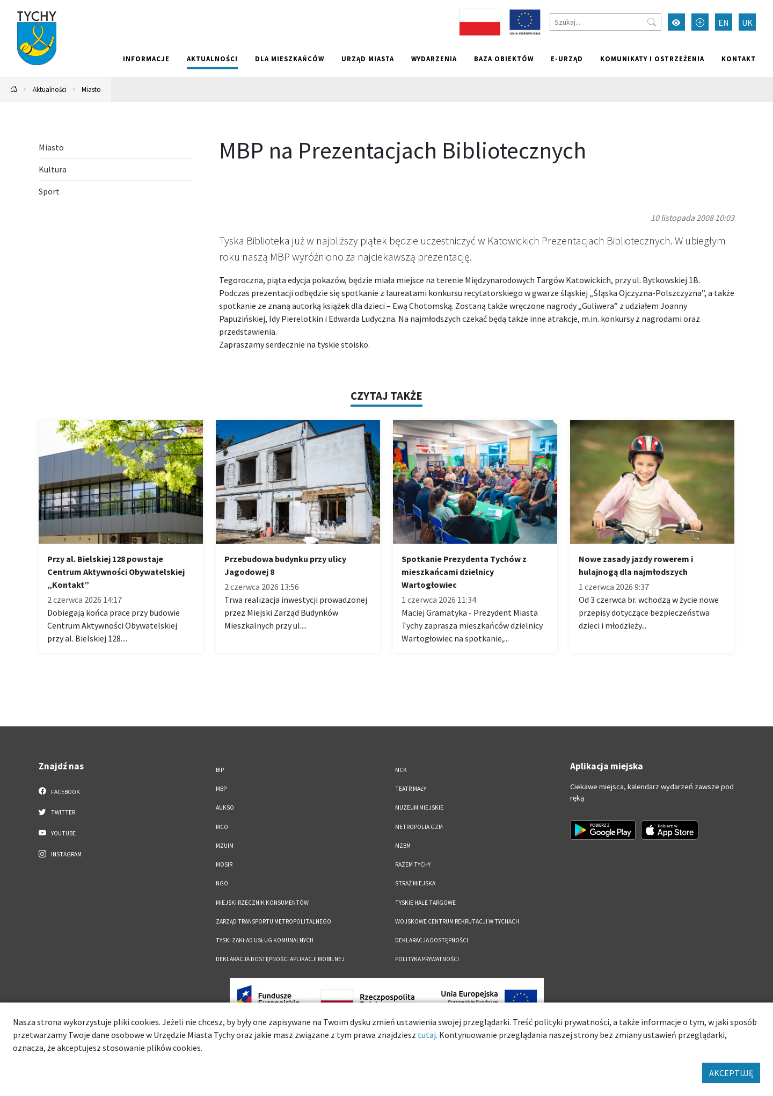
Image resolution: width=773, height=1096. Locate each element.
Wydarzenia (434, 58)
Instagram (60, 854)
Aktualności (212, 58)
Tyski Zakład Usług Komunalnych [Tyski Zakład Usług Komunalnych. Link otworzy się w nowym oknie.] (264, 940)
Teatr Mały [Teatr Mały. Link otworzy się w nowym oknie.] (410, 788)
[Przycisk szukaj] (651, 22)
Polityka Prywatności (427, 959)
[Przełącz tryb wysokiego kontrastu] (676, 22)
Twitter (57, 812)
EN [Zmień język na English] (723, 22)
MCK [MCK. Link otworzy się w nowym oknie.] (401, 770)
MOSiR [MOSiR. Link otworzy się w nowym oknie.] (224, 864)
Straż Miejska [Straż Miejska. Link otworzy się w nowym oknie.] (415, 883)
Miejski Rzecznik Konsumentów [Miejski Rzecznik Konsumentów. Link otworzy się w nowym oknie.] (262, 902)
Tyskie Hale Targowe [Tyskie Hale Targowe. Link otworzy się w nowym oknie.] (425, 902)
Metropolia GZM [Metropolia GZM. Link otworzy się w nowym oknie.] (419, 827)
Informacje (146, 58)
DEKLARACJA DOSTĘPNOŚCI (431, 940)
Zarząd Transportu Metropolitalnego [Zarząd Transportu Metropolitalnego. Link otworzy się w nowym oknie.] (273, 921)
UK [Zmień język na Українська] (747, 22)
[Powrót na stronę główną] (14, 89)
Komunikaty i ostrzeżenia (652, 58)
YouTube (57, 833)
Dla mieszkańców (289, 58)
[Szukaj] (605, 22)
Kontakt (738, 58)
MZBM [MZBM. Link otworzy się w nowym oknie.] (403, 845)
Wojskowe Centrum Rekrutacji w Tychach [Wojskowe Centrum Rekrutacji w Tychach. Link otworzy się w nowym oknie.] (457, 921)
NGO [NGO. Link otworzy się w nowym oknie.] (222, 883)
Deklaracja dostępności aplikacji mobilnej (280, 959)
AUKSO (225, 807)
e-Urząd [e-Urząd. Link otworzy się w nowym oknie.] (567, 58)
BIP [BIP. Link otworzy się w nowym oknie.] (220, 770)
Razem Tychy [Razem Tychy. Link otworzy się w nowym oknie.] (413, 864)
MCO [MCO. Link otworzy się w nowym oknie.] (222, 827)
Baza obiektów (504, 58)
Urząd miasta (367, 58)
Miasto (91, 89)
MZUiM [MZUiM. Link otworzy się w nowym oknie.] (225, 845)
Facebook (59, 791)
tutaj (427, 1034)
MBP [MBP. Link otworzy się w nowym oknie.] (221, 788)
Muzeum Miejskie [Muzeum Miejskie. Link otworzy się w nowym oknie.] (419, 807)
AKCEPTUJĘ (731, 1073)
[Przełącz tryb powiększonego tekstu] (700, 22)
